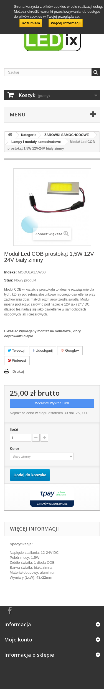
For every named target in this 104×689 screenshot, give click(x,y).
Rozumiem (31, 23)
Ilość (14, 429)
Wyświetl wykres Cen (52, 403)
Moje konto (18, 639)
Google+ (70, 350)
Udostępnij (43, 350)
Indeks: (10, 272)
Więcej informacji (65, 23)
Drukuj (18, 371)
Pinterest (17, 360)
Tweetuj (16, 350)
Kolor (15, 449)
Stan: (8, 280)
